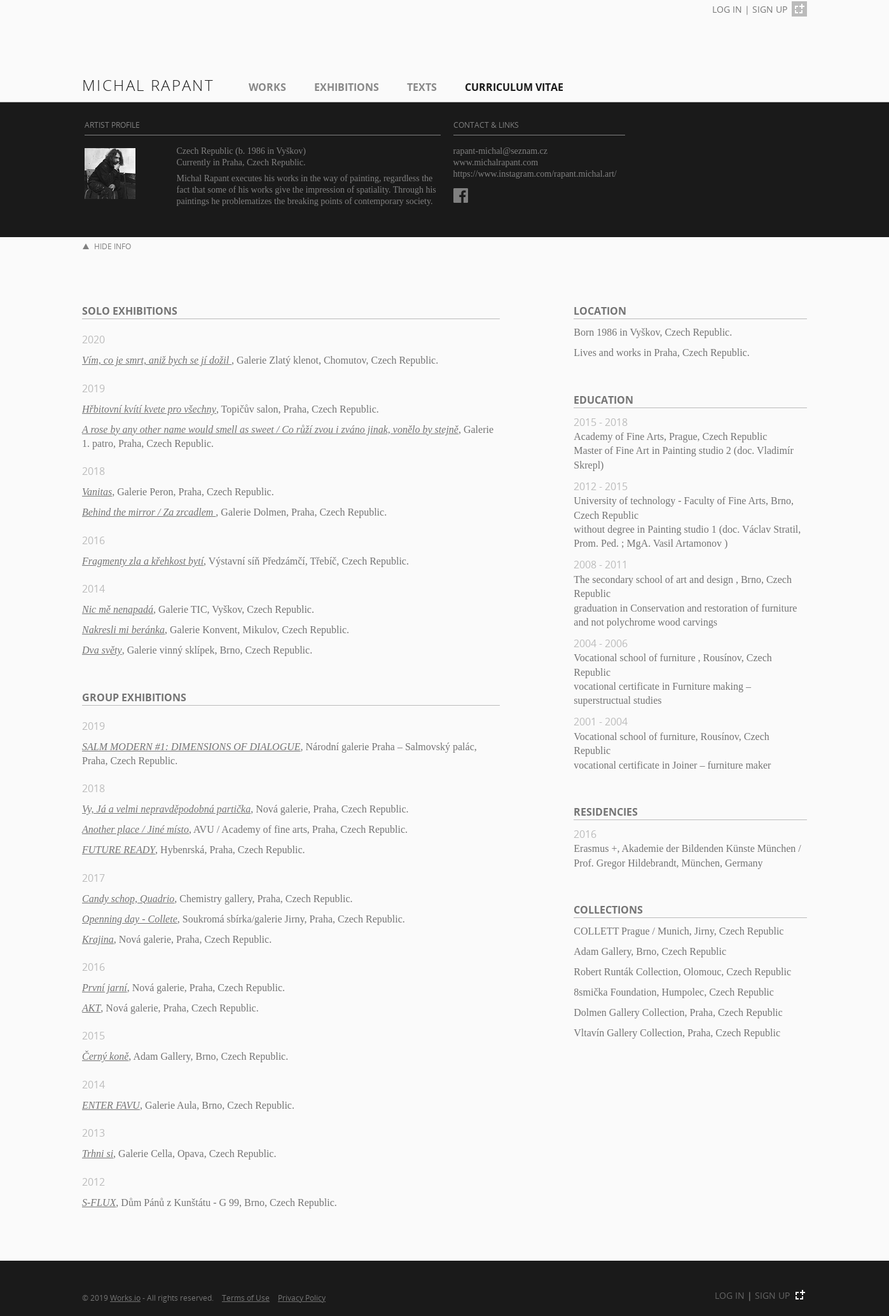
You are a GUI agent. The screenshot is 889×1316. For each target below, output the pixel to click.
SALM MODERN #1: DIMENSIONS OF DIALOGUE (191, 746)
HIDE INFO (107, 246)
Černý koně (105, 1056)
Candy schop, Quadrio (128, 898)
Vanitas (97, 491)
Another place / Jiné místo (135, 829)
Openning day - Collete (129, 919)
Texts (422, 87)
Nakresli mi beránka (123, 629)
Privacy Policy (302, 1297)
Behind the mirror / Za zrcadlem (149, 512)
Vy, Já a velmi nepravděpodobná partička (166, 809)
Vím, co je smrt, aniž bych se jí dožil (156, 360)
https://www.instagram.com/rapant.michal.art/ (535, 174)
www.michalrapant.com (496, 162)
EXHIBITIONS (346, 87)
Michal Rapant (148, 84)
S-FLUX (99, 1202)
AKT (91, 1008)
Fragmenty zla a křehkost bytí (142, 561)
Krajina (98, 939)
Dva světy (102, 650)
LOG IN (727, 9)
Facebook (460, 195)
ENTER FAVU (111, 1105)
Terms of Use (246, 1297)
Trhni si (97, 1153)
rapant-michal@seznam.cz (500, 151)
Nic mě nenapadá (117, 609)
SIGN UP (769, 9)
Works (267, 87)
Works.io (125, 1297)
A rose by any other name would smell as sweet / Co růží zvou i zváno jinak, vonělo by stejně (270, 429)
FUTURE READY (118, 849)
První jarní (104, 987)
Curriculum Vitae (514, 87)
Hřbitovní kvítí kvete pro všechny (149, 409)
